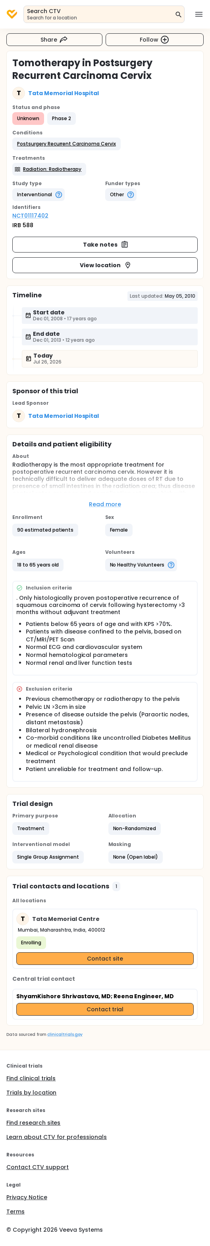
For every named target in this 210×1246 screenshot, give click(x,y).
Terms (15, 1211)
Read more (105, 504)
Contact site (105, 959)
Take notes (106, 245)
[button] (66, 144)
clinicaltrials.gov (64, 1034)
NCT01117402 (30, 215)
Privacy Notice (26, 1197)
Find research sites (33, 1123)
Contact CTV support (37, 1167)
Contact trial (105, 1009)
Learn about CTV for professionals (56, 1137)
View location (106, 265)
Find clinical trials (31, 1078)
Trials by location (31, 1093)
